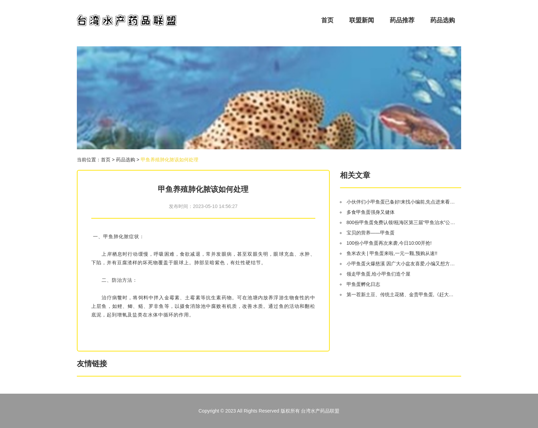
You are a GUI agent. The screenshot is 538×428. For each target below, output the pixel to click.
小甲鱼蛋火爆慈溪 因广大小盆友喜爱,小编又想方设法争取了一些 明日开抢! (401, 263)
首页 (327, 20)
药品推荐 (402, 20)
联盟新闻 (361, 20)
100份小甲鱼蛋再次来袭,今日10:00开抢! (389, 243)
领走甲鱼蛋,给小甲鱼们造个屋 (378, 274)
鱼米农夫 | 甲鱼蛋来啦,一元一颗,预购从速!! (392, 253)
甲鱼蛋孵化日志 (363, 284)
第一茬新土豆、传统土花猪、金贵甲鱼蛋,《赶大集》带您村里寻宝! (401, 294)
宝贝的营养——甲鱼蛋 (371, 232)
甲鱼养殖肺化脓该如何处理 (169, 159)
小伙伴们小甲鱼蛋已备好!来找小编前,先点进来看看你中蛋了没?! (401, 202)
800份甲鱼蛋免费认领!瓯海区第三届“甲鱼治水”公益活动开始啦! (401, 222)
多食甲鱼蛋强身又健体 (371, 212)
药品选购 (442, 20)
